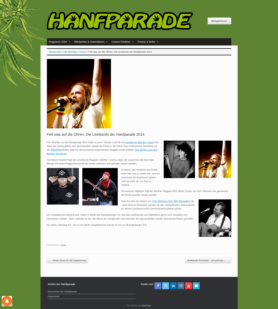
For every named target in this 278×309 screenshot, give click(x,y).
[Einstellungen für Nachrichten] (7, 301)
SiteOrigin (146, 305)
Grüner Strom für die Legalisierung (67, 260)
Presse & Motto (148, 41)
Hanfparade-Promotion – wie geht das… (208, 260)
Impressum (54, 296)
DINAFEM (56, 149)
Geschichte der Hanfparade (62, 291)
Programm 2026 (60, 41)
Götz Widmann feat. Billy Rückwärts (171, 201)
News (63, 245)
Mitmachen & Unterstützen (91, 41)
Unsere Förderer (123, 41)
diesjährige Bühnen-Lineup (140, 142)
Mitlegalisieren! (219, 21)
